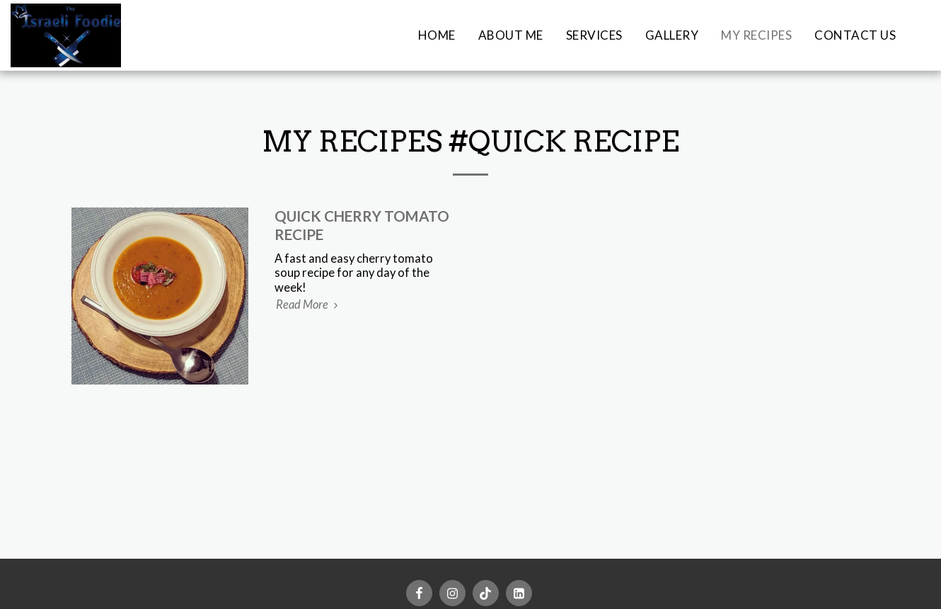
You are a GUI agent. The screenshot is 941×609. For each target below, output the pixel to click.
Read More (309, 304)
